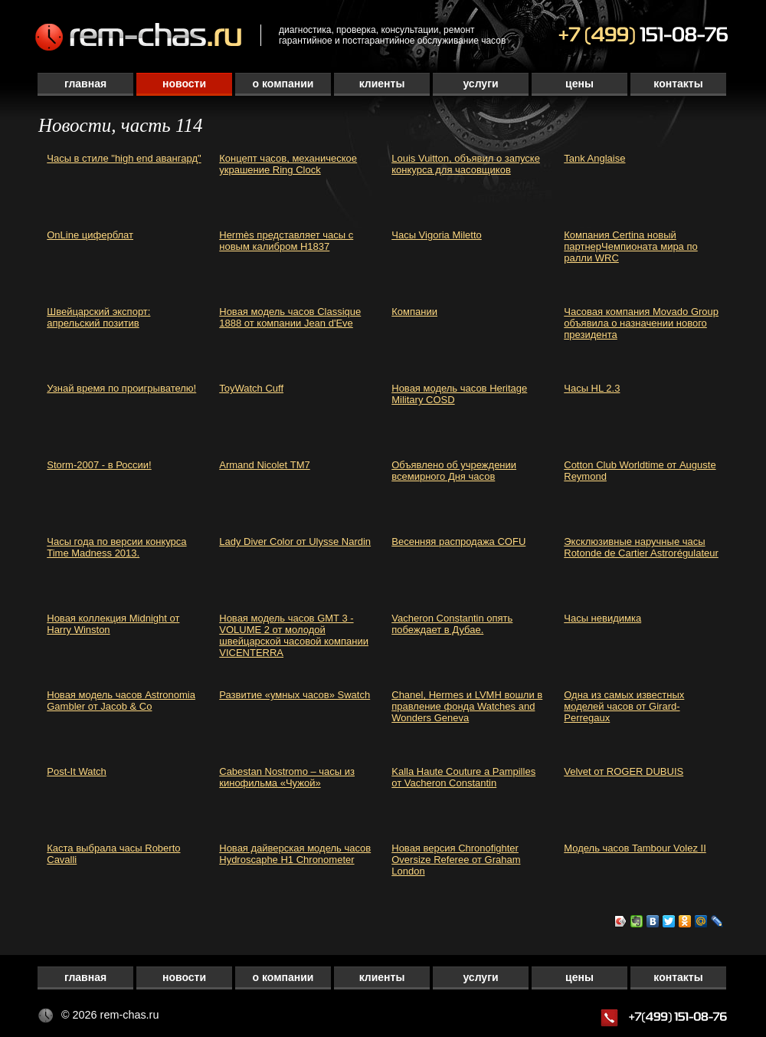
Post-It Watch (76, 771)
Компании (414, 311)
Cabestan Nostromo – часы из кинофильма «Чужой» (287, 777)
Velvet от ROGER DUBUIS (623, 771)
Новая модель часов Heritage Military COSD (459, 393)
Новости (184, 83)
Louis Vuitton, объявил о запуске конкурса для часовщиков (465, 164)
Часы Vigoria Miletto (436, 235)
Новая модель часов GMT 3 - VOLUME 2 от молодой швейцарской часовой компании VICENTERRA (293, 635)
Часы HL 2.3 (592, 388)
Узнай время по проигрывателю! (121, 388)
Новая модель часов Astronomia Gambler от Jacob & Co (121, 700)
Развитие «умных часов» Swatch (294, 695)
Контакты (677, 83)
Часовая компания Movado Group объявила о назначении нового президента (641, 323)
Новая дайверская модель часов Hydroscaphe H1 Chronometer (295, 853)
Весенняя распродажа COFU (458, 541)
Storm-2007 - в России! (99, 465)
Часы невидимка (602, 618)
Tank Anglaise (594, 158)
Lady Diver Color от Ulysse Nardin (295, 541)
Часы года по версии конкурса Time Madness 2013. (116, 547)
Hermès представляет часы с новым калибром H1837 (286, 240)
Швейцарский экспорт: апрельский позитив (98, 317)
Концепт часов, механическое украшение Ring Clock (288, 164)
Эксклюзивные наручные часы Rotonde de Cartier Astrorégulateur (641, 547)
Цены (579, 83)
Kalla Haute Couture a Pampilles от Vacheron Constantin (463, 777)
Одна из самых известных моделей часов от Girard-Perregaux (624, 706)
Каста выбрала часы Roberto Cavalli (113, 853)
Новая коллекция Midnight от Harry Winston (113, 623)
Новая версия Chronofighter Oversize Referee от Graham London (455, 859)
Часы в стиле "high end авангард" (124, 158)
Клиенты (382, 83)
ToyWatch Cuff (251, 388)
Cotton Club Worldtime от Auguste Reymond (639, 470)
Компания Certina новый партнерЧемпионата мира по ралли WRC (630, 246)
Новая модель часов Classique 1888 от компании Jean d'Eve (290, 317)
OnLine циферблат (90, 235)
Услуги (480, 83)
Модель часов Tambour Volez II (635, 848)
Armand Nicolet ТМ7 (264, 465)
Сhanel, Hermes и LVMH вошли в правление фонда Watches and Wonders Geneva (466, 706)
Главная (85, 83)
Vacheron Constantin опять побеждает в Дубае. (451, 623)
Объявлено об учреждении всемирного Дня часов (453, 470)
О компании (283, 83)
